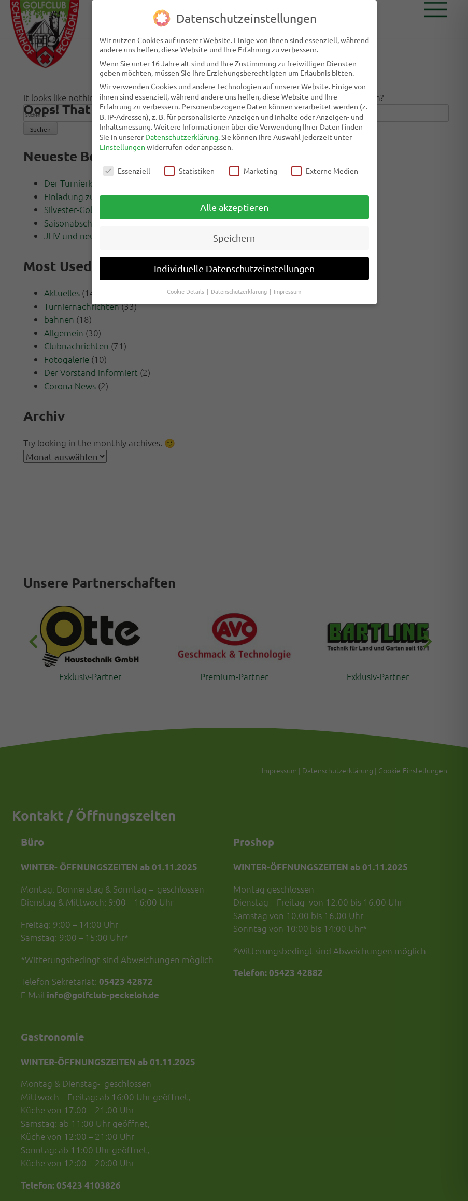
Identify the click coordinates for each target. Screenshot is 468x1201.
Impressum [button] (287, 287)
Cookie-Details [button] (186, 287)
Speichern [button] (234, 233)
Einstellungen (122, 143)
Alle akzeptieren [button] (234, 202)
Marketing (253, 167)
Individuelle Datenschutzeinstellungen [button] (234, 264)
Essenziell (126, 167)
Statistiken (189, 167)
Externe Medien (324, 167)
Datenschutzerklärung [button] (239, 287)
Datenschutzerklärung (181, 132)
